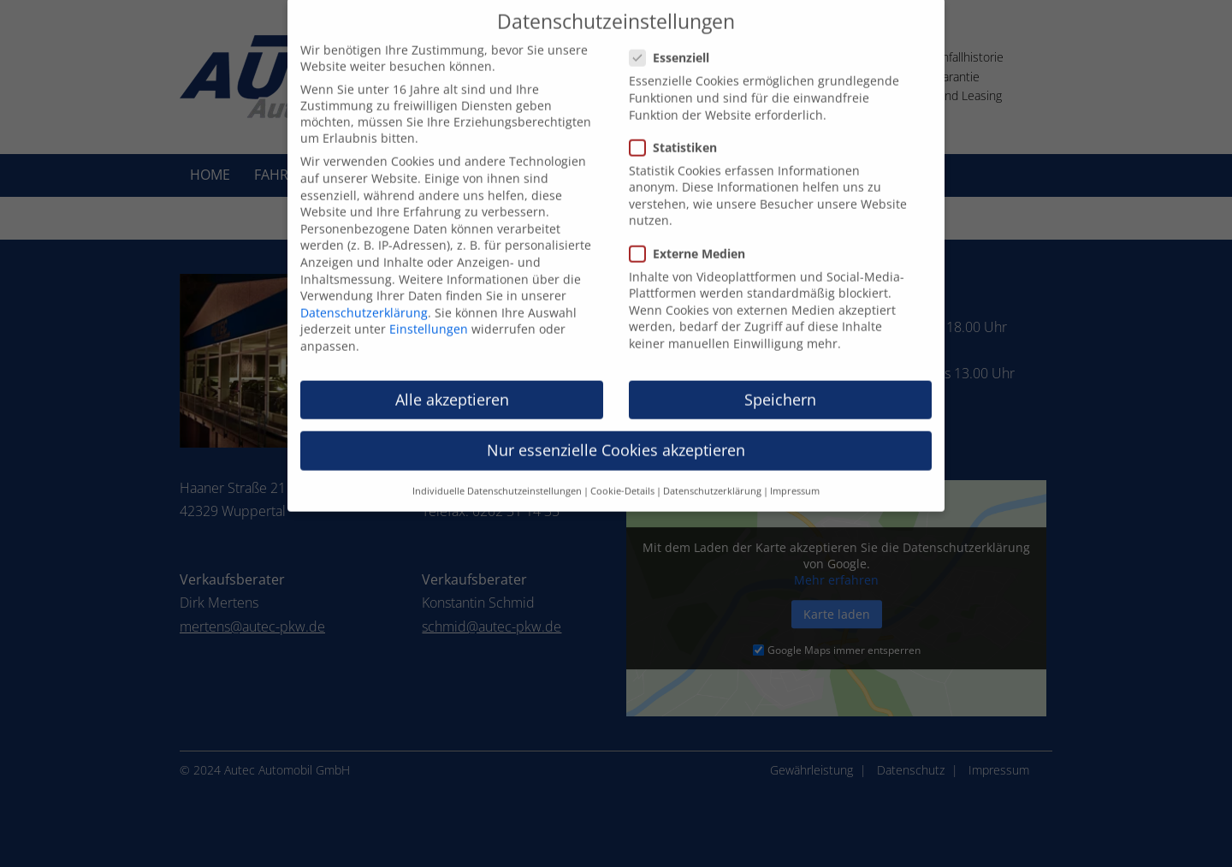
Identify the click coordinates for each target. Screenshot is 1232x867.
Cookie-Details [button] (622, 476)
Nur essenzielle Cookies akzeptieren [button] (616, 434)
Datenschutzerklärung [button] (712, 476)
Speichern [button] (780, 383)
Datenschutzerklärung (364, 296)
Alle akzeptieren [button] (452, 383)
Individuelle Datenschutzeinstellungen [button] (497, 476)
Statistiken (680, 131)
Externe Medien (694, 237)
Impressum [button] (795, 476)
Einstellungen (428, 314)
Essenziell (676, 42)
